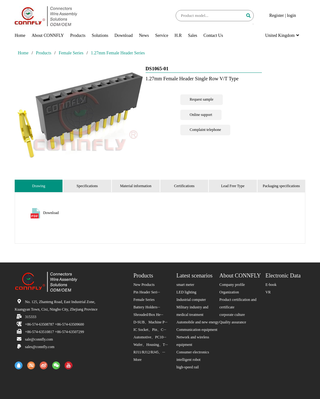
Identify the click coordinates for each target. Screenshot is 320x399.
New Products (144, 284)
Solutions (100, 35)
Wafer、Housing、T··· (150, 344)
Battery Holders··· (146, 307)
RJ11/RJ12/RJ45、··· (149, 352)
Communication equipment (197, 329)
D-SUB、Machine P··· (150, 322)
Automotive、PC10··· (149, 337)
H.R (178, 35)
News (144, 35)
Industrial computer (191, 299)
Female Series (71, 53)
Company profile (232, 284)
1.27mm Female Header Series (118, 53)
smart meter (185, 284)
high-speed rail (188, 367)
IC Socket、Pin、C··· (149, 329)
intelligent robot (189, 359)
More (137, 359)
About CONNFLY (48, 35)
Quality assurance (232, 322)
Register (276, 15)
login (291, 15)
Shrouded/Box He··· (148, 314)
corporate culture (232, 314)
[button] (253, 24)
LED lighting (187, 292)
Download (123, 35)
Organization (229, 292)
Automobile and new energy (198, 322)
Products (77, 35)
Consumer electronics (193, 352)
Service (161, 35)
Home (20, 35)
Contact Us (213, 35)
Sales (193, 35)
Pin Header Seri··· (146, 292)
